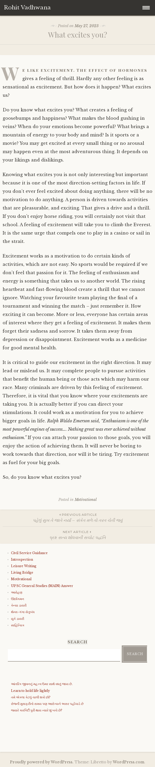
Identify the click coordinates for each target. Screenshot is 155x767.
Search (135, 654)
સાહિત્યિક (17, 625)
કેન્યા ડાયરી (18, 605)
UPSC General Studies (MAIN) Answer (42, 586)
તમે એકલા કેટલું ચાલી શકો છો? (30, 697)
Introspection (22, 559)
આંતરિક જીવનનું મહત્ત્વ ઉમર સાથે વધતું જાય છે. (42, 684)
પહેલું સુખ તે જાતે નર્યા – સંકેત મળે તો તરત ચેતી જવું (77, 517)
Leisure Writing (23, 566)
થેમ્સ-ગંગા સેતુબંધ (23, 612)
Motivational (86, 499)
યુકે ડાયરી (17, 619)
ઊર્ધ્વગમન (17, 599)
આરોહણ (16, 592)
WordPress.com (128, 762)
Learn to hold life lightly (30, 691)
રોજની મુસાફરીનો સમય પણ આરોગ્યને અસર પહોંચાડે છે (47, 704)
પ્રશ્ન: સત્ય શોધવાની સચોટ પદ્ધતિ (77, 534)
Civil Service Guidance (29, 553)
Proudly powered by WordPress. (42, 762)
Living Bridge (22, 572)
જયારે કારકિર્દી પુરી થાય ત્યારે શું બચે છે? (36, 710)
